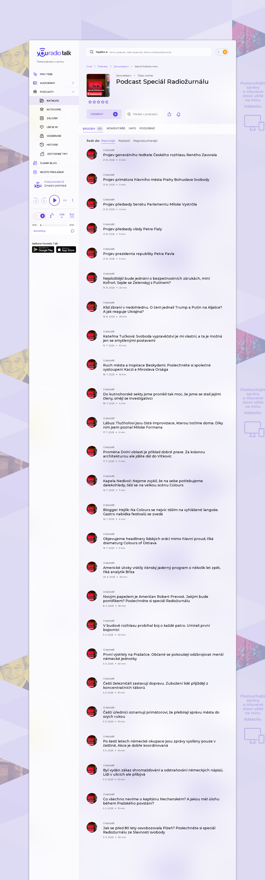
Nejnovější (108, 141)
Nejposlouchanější (145, 141)
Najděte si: (102, 52)
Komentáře (116, 128)
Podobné (147, 128)
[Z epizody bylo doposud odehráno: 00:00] (35, 225)
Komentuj (54, 231)
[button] (54, 83)
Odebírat (104, 114)
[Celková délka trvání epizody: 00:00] (73, 225)
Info (132, 128)
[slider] (41, 225)
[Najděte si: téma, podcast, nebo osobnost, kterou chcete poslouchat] (149, 52)
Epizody (93, 129)
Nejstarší (124, 141)
